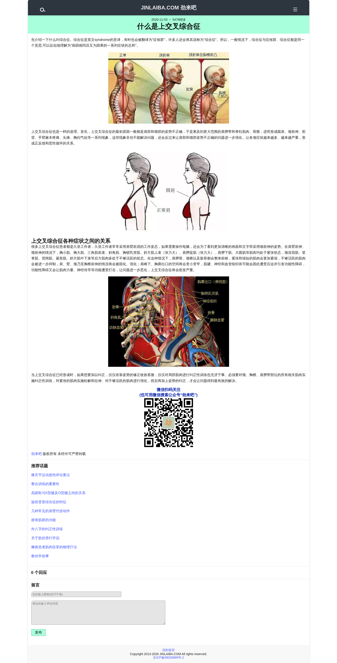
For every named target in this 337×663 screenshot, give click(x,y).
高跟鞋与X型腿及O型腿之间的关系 (58, 493)
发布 (38, 632)
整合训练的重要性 (45, 484)
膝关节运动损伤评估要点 (50, 475)
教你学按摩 (40, 556)
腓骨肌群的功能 (43, 520)
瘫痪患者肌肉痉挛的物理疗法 (54, 547)
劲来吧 (36, 454)
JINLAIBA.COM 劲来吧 (168, 8)
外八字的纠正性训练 (47, 529)
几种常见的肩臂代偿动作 (50, 511)
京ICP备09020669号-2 (168, 657)
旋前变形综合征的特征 (48, 502)
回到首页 (168, 650)
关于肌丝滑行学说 (45, 538)
